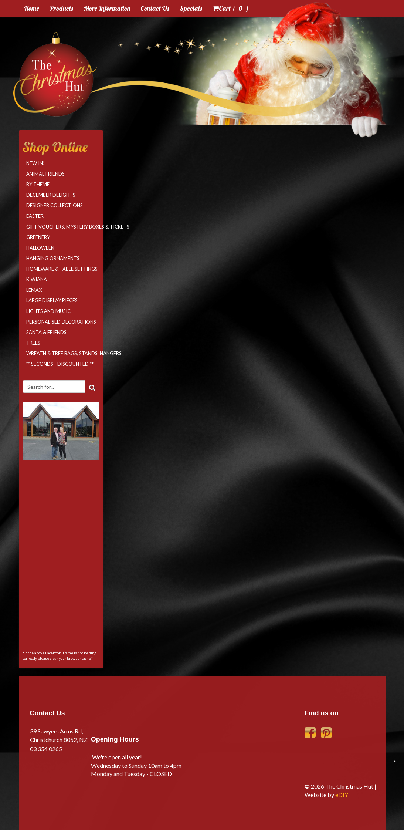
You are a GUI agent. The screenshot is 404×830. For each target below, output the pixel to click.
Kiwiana (36, 279)
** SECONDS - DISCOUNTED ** (60, 364)
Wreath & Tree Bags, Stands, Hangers (62, 353)
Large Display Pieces (52, 300)
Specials (191, 8)
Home (31, 8)
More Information (107, 8)
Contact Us (154, 8)
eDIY (341, 794)
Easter (35, 216)
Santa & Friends (46, 332)
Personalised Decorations (61, 322)
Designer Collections (54, 205)
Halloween (40, 248)
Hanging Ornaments (52, 258)
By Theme (38, 184)
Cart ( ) (231, 8)
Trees (33, 343)
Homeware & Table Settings (62, 269)
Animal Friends (45, 174)
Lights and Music (48, 311)
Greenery (38, 237)
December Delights (50, 195)
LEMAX (34, 290)
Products (61, 8)
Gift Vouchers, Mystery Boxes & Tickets (62, 227)
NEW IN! (35, 163)
